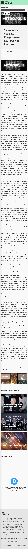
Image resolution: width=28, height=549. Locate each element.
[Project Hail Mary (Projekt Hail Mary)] (14, 441)
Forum (25, 538)
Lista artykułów (5, 7)
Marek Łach (3, 51)
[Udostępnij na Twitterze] (8, 13)
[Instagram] (12, 541)
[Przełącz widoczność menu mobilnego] (2, 2)
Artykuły (13, 538)
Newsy (8, 538)
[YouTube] (19, 541)
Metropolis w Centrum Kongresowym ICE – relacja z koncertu (13, 9)
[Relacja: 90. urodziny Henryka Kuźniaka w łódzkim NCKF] (14, 422)
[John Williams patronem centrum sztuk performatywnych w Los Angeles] (14, 406)
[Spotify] (16, 541)
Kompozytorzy (19, 538)
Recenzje (3, 538)
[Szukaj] (25, 3)
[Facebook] (8, 541)
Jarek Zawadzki (6, 429)
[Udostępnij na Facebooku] (5, 13)
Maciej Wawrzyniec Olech (8, 410)
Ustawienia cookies (7, 545)
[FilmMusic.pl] (8, 2)
